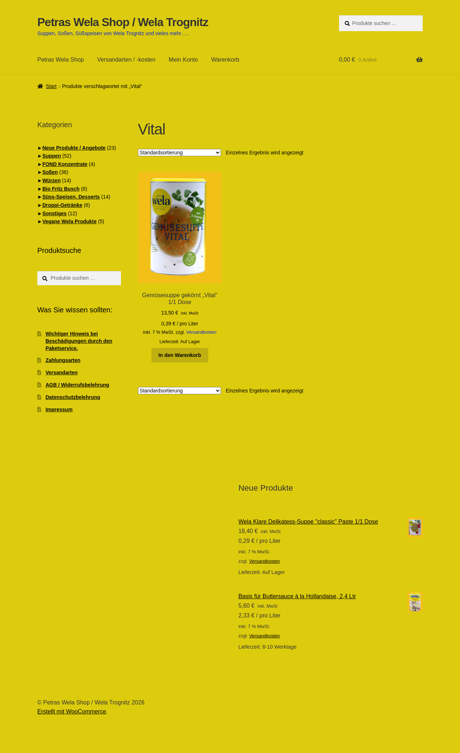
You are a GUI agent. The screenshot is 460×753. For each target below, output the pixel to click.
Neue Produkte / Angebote (74, 148)
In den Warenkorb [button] (179, 355)
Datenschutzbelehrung (73, 397)
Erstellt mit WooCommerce (71, 711)
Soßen (50, 172)
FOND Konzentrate (64, 164)
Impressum (59, 409)
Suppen (51, 156)
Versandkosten (201, 332)
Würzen (51, 180)
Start (51, 86)
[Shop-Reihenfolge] (179, 152)
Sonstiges (54, 213)
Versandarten (62, 372)
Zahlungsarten (63, 360)
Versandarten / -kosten (126, 60)
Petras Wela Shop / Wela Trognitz (122, 22)
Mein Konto (183, 60)
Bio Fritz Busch (61, 189)
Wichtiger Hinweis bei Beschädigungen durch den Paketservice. (79, 341)
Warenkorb (225, 60)
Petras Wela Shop (60, 60)
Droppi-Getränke (62, 205)
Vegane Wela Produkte (69, 221)
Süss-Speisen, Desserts (71, 197)
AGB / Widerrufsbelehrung (77, 385)
